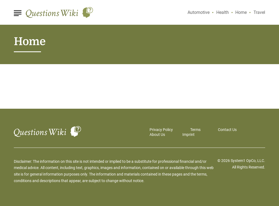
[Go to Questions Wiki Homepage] (59, 12)
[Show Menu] (17, 12)
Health (222, 12)
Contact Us (227, 129)
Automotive (199, 12)
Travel (259, 12)
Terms (195, 129)
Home (241, 12)
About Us (157, 134)
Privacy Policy (161, 129)
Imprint (188, 134)
